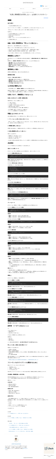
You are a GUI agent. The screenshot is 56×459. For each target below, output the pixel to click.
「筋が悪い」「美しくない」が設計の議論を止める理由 (18, 423)
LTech (6, 448)
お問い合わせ (25, 448)
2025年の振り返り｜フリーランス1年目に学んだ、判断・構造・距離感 (21, 431)
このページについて (46, 8)
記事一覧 (34, 8)
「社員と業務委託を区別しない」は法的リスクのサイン (18, 427)
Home (10, 8)
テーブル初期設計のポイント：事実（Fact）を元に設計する (19, 425)
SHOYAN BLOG (28, 3)
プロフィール (22, 8)
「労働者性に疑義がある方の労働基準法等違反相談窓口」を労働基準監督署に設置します (23, 359)
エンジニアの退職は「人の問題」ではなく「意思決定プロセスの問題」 (21, 429)
